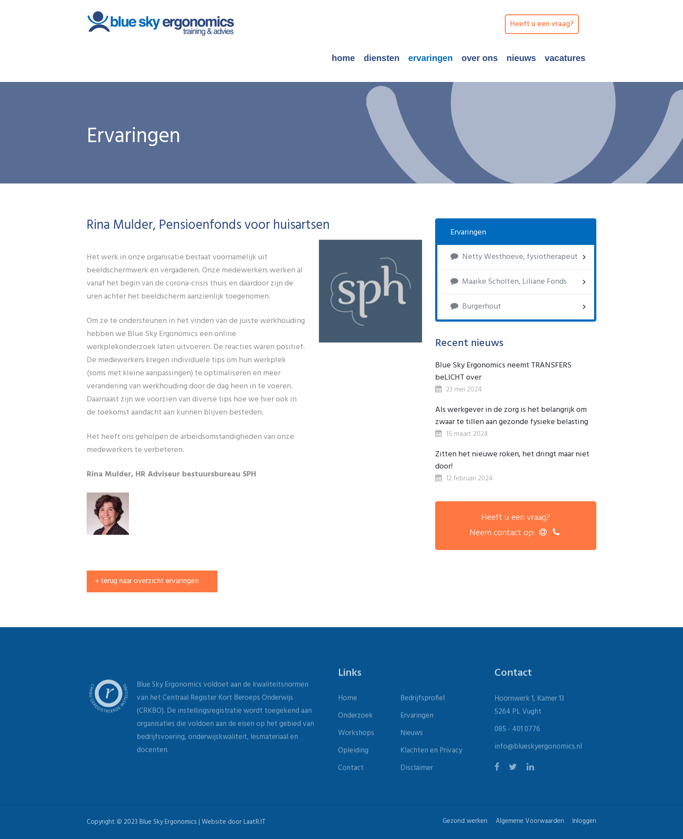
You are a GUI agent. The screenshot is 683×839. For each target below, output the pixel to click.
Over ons (479, 58)
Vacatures (565, 58)
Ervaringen (430, 58)
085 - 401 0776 (517, 731)
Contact (351, 770)
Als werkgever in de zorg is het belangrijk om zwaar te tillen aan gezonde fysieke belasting (511, 416)
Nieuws (521, 58)
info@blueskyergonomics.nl (538, 749)
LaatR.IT (254, 822)
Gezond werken (465, 821)
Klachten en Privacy (431, 753)
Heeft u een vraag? (542, 24)
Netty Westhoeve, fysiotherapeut (514, 257)
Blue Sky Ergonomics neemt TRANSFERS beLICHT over (503, 372)
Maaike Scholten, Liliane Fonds (508, 281)
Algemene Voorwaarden (530, 821)
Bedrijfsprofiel (422, 701)
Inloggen (584, 821)
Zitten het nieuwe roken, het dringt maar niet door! (512, 460)
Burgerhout (475, 306)
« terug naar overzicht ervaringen (147, 581)
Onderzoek (355, 718)
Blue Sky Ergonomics (168, 822)
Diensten (381, 58)
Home (343, 58)
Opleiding (353, 753)
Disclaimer (416, 770)
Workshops (356, 735)
